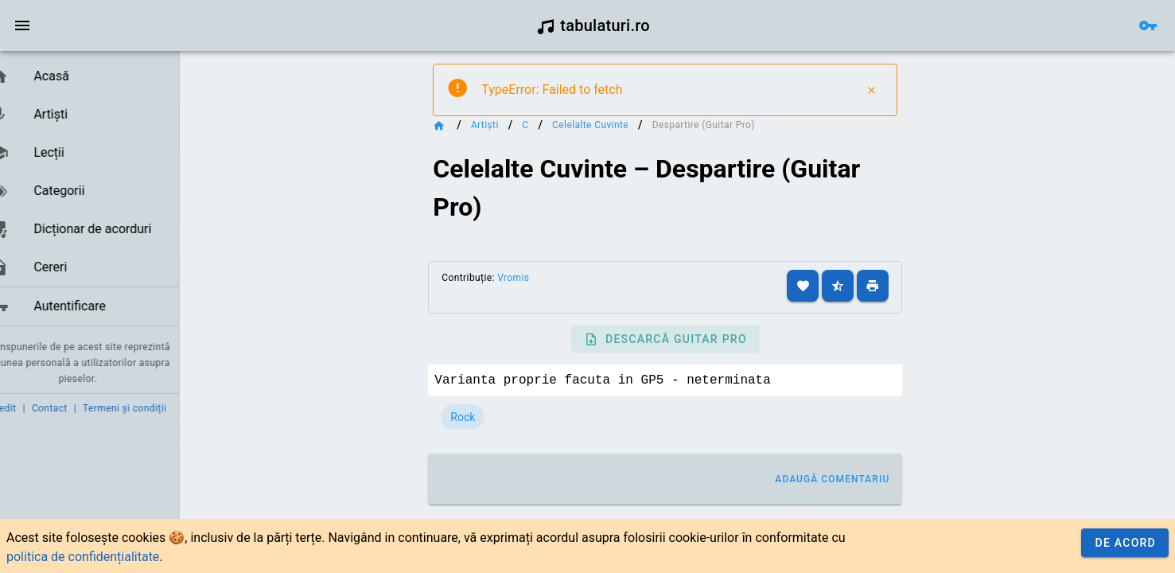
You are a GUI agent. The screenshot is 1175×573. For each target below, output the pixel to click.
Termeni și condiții (148, 408)
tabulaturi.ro (593, 25)
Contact (73, 408)
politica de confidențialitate (82, 556)
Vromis (537, 277)
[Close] (895, 90)
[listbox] (101, 192)
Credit (26, 408)
